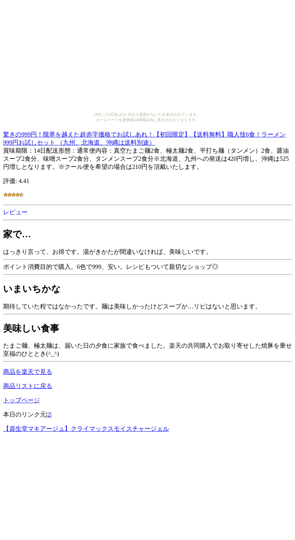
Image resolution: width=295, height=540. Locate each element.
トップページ (21, 400)
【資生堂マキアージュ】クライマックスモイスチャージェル (86, 428)
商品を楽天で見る (27, 371)
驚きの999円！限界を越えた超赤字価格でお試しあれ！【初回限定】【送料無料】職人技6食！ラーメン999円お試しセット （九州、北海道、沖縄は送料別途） (144, 137)
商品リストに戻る (27, 386)
